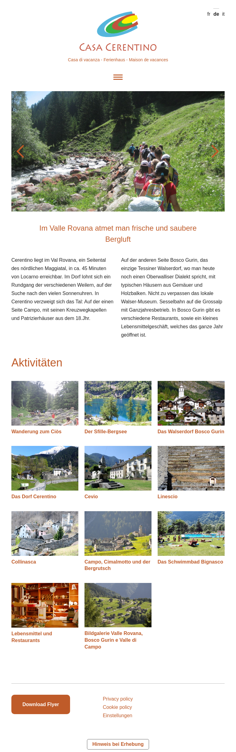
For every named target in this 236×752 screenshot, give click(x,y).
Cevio (91, 496)
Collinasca (23, 561)
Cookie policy (117, 707)
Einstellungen (117, 715)
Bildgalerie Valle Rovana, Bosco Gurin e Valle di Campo (114, 640)
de (216, 14)
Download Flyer (40, 704)
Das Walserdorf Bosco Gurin (191, 431)
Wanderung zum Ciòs (36, 431)
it (223, 14)
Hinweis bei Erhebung (118, 744)
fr (208, 14)
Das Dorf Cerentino (33, 496)
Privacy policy (118, 698)
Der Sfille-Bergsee (106, 431)
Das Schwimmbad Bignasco (190, 561)
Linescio (168, 496)
